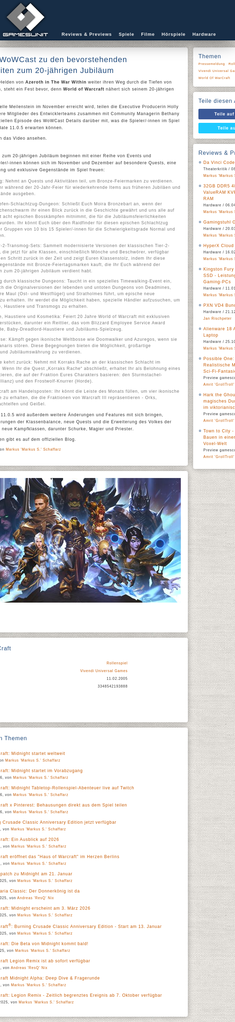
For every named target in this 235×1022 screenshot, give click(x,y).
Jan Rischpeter (217, 318)
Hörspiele (173, 34)
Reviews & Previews (87, 34)
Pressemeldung (211, 64)
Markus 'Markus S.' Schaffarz (33, 449)
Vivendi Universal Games (104, 671)
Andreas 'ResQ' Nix (35, 898)
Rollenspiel (117, 663)
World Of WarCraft (214, 78)
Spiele (126, 34)
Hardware (204, 34)
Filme (148, 34)
